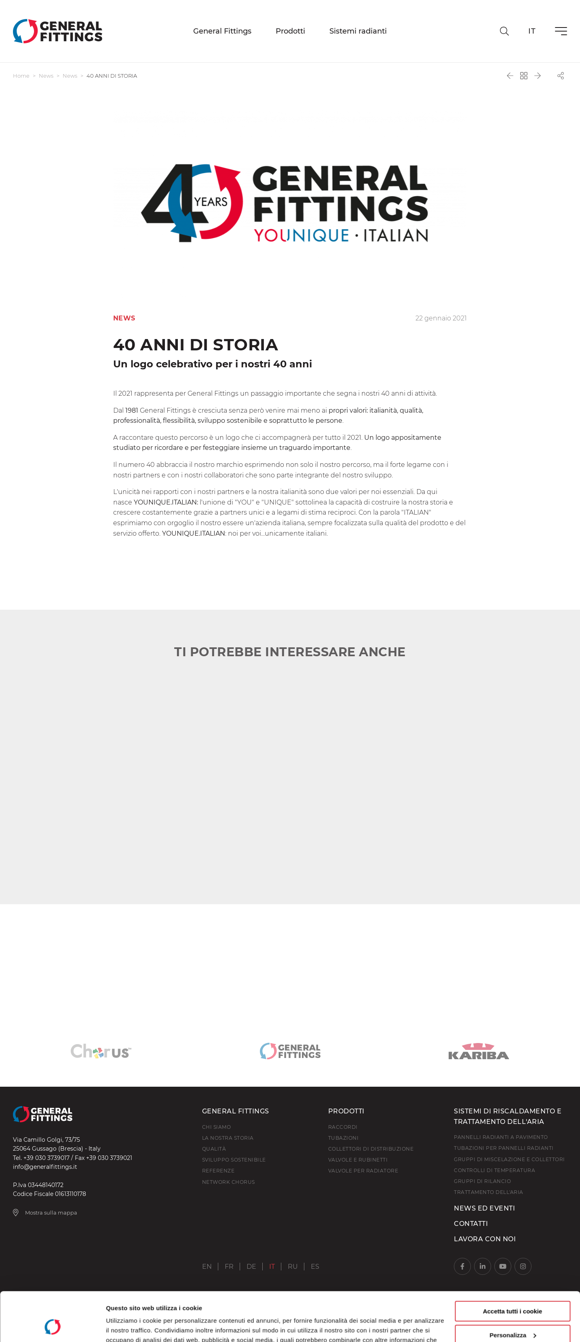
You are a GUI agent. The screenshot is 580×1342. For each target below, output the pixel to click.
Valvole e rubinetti (358, 1160)
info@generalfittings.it (45, 1166)
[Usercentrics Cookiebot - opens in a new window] (52, 1326)
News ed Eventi (484, 1208)
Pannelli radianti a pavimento (501, 1137)
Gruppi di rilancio (482, 1181)
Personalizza (512, 1288)
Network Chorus (228, 1182)
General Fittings (222, 31)
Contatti (471, 1224)
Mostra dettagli (128, 1326)
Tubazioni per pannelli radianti (504, 1148)
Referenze (218, 1171)
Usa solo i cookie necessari (512, 1312)
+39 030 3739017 (46, 1158)
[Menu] (561, 31)
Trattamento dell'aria (488, 1192)
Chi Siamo (216, 1127)
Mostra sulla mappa (45, 1212)
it (532, 31)
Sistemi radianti (358, 31)
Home (21, 75)
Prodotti (290, 31)
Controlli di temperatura (494, 1170)
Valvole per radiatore (363, 1171)
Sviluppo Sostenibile (234, 1160)
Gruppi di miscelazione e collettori (509, 1159)
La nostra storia (228, 1138)
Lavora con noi (485, 1239)
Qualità (214, 1149)
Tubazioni (343, 1138)
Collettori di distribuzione (371, 1149)
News (46, 75)
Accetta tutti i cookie (512, 1265)
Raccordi (343, 1127)
